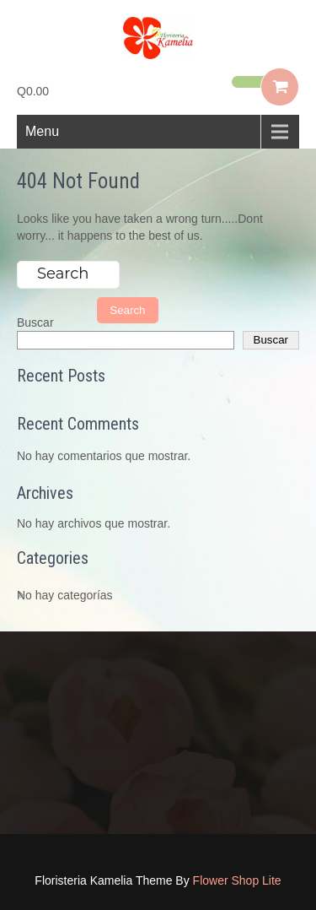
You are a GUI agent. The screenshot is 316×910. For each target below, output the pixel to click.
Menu (42, 131)
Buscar (35, 322)
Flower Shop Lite (237, 880)
